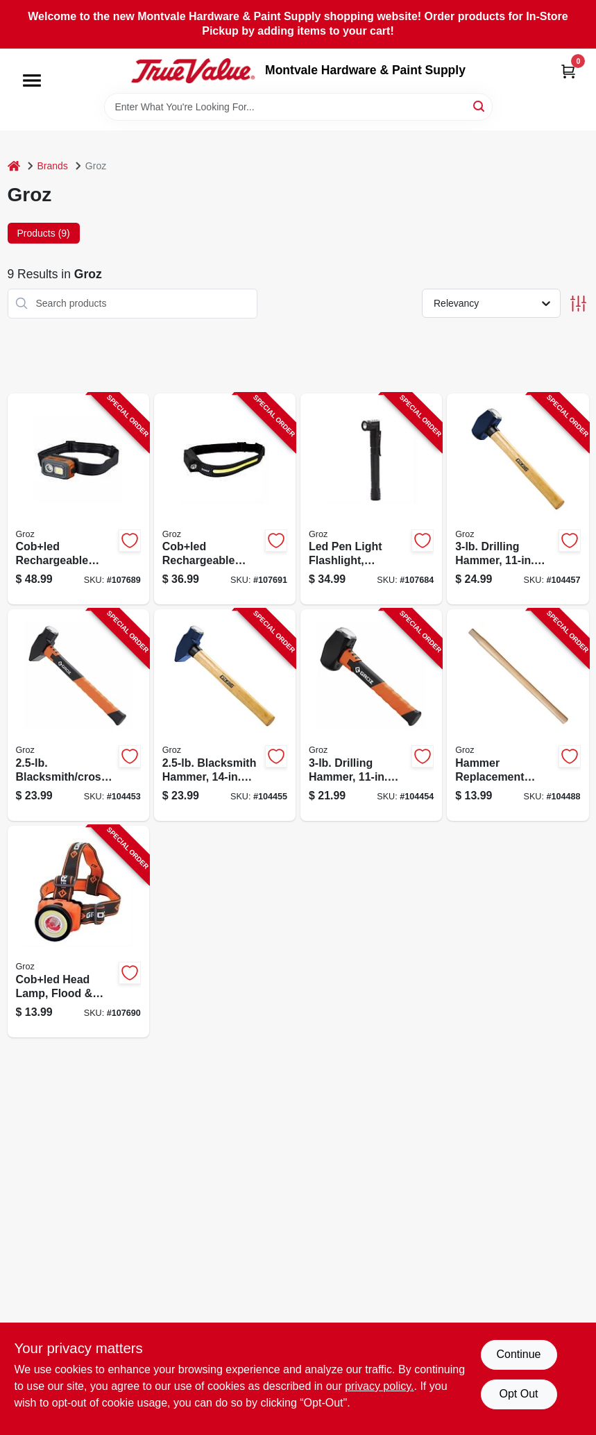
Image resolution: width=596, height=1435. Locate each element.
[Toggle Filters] (578, 304)
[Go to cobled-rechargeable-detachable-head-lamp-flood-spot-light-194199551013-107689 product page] (78, 499)
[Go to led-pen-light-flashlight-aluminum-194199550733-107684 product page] (371, 499)
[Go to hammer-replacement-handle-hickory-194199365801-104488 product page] (517, 715)
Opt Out (518, 1394)
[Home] (14, 166)
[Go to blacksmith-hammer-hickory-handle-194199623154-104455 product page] (225, 715)
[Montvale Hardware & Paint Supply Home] (192, 70)
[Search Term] (298, 107)
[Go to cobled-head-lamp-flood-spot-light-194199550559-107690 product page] (78, 931)
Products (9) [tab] (43, 233)
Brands (52, 165)
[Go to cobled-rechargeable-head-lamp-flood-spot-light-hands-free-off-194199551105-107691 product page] (225, 499)
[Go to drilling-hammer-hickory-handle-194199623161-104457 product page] (517, 499)
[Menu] (32, 80)
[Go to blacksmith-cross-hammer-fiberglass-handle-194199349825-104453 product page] (78, 715)
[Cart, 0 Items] (568, 71)
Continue (518, 1354)
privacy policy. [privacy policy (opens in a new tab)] (379, 1386)
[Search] (480, 105)
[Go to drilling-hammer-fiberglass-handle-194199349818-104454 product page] (371, 715)
